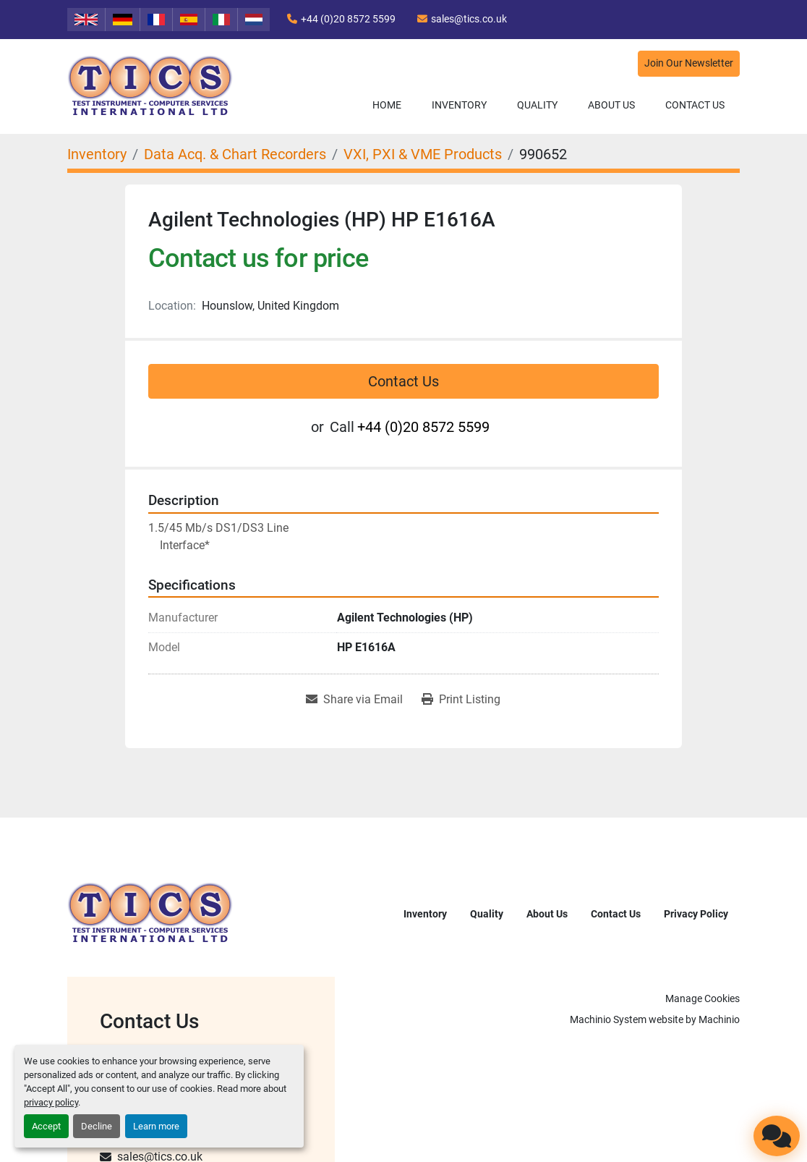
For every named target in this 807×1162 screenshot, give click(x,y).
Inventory (459, 105)
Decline (96, 1126)
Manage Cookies (702, 998)
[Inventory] (97, 154)
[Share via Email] (354, 699)
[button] (459, 105)
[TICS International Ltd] (150, 913)
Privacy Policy (696, 914)
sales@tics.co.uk (469, 19)
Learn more (156, 1126)
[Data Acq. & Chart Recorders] (235, 154)
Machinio (719, 1019)
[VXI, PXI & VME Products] (422, 154)
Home (386, 105)
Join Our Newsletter (688, 63)
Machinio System (608, 1019)
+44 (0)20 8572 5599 (348, 19)
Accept (46, 1126)
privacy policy (51, 1102)
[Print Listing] (461, 699)
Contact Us (695, 105)
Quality (537, 105)
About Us (611, 105)
